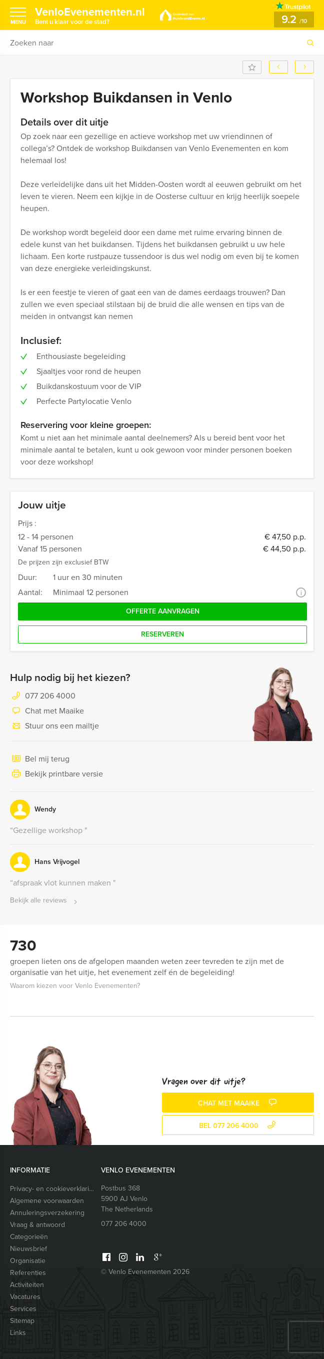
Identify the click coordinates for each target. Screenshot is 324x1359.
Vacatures (25, 1297)
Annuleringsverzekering (47, 1213)
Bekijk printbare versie (56, 774)
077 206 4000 (50, 696)
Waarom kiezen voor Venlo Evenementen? (75, 985)
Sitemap (22, 1321)
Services (23, 1309)
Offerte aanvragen (163, 611)
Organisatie (28, 1261)
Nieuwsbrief (28, 1249)
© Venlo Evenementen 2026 (145, 1271)
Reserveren (162, 634)
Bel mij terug (40, 759)
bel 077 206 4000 (238, 1126)
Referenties (28, 1273)
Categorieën (29, 1237)
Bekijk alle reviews (45, 900)
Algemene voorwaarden (47, 1201)
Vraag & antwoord (37, 1225)
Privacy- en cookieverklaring (53, 1189)
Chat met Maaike (47, 711)
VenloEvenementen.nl (90, 15)
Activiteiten (27, 1285)
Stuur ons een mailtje (54, 726)
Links (18, 1333)
